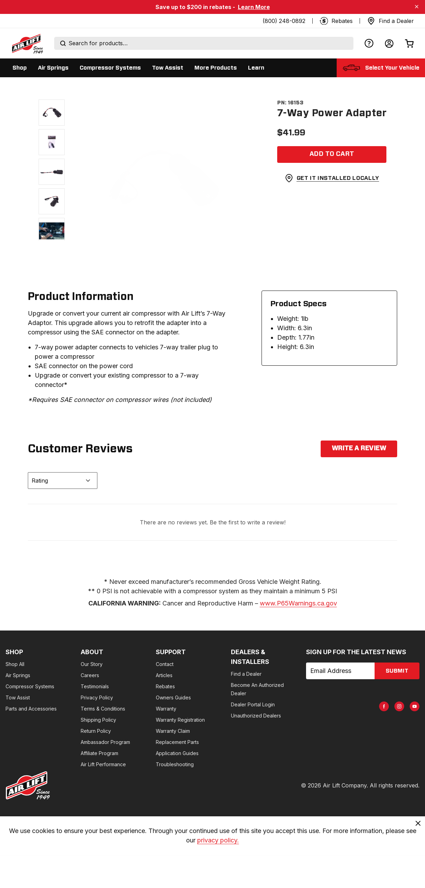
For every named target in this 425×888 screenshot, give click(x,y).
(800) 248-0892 (284, 20)
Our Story (92, 664)
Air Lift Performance (103, 764)
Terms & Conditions (103, 709)
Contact (165, 664)
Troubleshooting (175, 764)
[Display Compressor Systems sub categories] (110, 68)
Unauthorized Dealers (256, 716)
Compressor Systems (30, 686)
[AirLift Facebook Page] (384, 706)
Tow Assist (18, 697)
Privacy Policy (97, 697)
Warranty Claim (173, 731)
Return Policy (96, 731)
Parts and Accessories (31, 709)
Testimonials (95, 686)
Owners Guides (173, 697)
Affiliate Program (99, 753)
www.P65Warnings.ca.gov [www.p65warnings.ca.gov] (298, 603)
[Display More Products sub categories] (215, 68)
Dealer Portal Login (253, 704)
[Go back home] (27, 43)
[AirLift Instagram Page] (399, 706)
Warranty (166, 709)
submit (397, 671)
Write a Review (359, 448)
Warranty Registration (180, 720)
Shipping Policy (98, 720)
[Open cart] (409, 43)
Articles (164, 675)
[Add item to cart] (331, 154)
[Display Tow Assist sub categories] (167, 68)
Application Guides (177, 753)
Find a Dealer (246, 674)
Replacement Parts (177, 742)
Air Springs (18, 675)
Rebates (165, 686)
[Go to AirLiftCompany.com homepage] (28, 785)
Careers (90, 675)
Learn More (254, 6)
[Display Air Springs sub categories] (53, 68)
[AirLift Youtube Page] (414, 706)
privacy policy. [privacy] (218, 840)
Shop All (15, 664)
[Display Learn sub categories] (256, 68)
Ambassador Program (105, 742)
